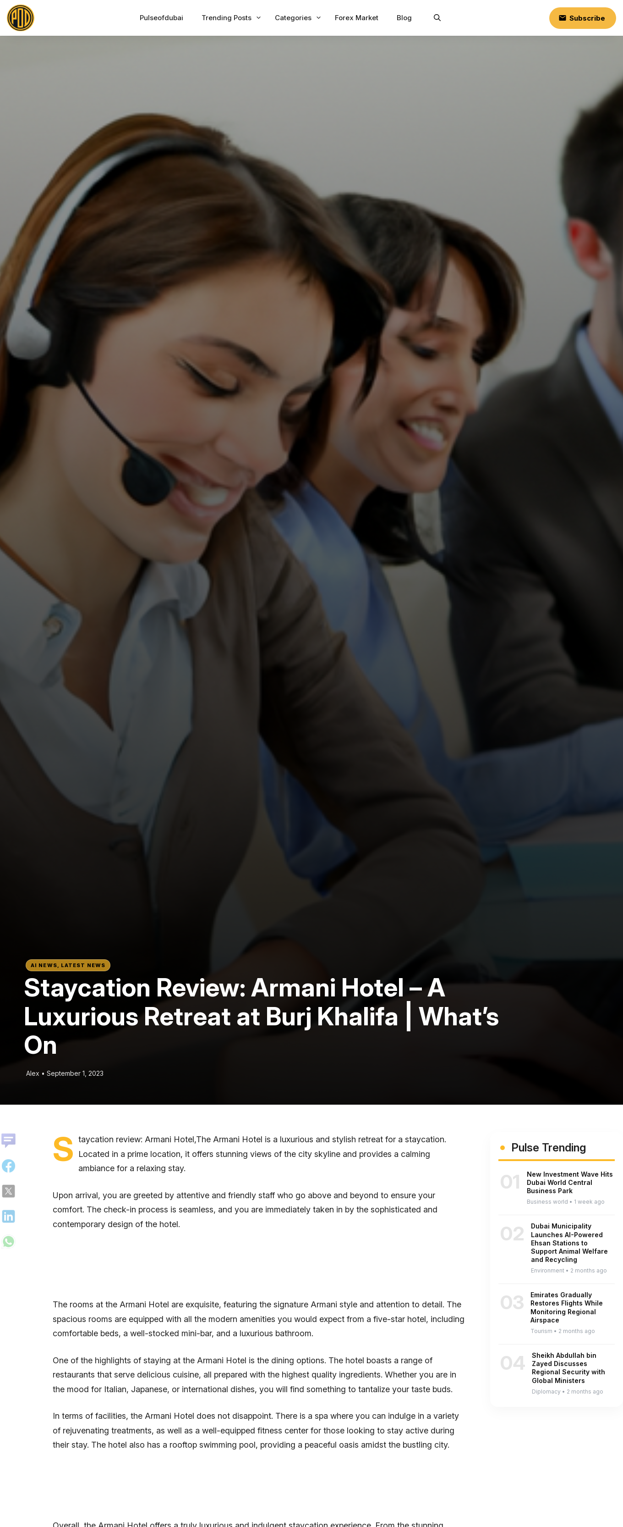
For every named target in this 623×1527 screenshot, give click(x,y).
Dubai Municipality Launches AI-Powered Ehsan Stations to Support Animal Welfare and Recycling (569, 1242)
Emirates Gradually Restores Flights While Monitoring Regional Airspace (566, 1307)
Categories (299, 18)
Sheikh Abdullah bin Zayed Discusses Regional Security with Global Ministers (568, 1367)
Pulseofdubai (161, 17)
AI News (44, 965)
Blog (404, 17)
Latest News (83, 965)
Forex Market (356, 17)
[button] (437, 18)
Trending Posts (233, 18)
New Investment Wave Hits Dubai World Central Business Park (570, 1182)
